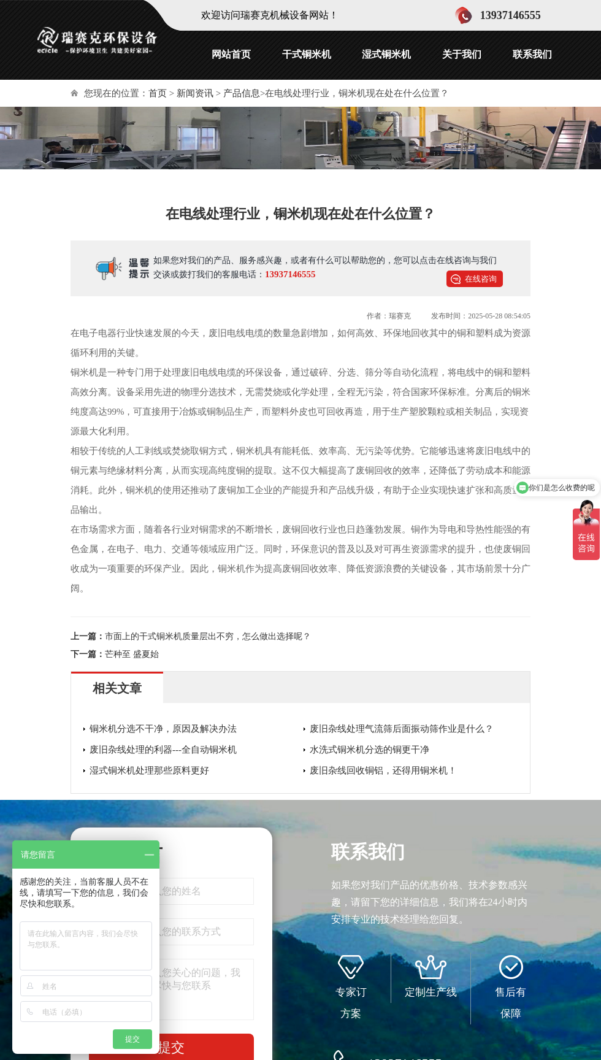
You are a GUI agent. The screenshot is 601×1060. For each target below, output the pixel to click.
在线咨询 (481, 278)
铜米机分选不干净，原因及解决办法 (163, 729)
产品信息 (241, 93)
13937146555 (290, 274)
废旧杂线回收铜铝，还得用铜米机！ (383, 770)
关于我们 (461, 54)
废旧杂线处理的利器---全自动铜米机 (163, 750)
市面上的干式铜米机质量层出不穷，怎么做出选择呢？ (208, 636)
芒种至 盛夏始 (132, 654)
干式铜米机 (306, 54)
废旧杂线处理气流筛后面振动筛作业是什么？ (402, 729)
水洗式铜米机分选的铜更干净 (369, 750)
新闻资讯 (195, 93)
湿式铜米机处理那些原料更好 (149, 770)
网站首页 (231, 54)
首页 (157, 93)
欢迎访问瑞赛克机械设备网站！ (270, 15)
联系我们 (532, 54)
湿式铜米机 (386, 54)
